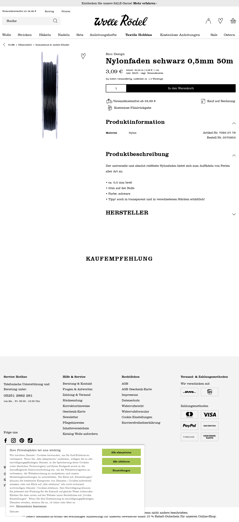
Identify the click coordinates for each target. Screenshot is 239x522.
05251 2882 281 (18, 395)
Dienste (14, 511)
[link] (6, 440)
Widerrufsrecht (133, 406)
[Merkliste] (219, 21)
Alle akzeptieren (121, 452)
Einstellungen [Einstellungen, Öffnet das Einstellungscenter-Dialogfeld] (121, 470)
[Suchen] (55, 21)
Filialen (66, 11)
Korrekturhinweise (76, 406)
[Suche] (26, 21)
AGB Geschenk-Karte (137, 389)
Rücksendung (72, 400)
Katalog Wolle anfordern (80, 434)
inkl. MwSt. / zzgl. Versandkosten (144, 73)
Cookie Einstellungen (137, 417)
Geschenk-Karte (74, 411)
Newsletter (70, 417)
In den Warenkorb (181, 88)
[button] (5, 45)
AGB (125, 383)
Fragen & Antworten (77, 389)
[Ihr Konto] (206, 20)
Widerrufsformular (135, 411)
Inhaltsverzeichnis (76, 428)
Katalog (49, 11)
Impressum (130, 395)
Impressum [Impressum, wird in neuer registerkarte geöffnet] (39, 506)
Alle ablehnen (121, 461)
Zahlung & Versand (77, 395)
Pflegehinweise (73, 422)
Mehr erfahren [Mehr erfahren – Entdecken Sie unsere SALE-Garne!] (145, 3)
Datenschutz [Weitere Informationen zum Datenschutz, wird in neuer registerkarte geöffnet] (24, 506)
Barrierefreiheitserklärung (141, 422)
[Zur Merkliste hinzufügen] (83, 56)
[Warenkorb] (232, 21)
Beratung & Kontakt (77, 383)
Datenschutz (131, 400)
